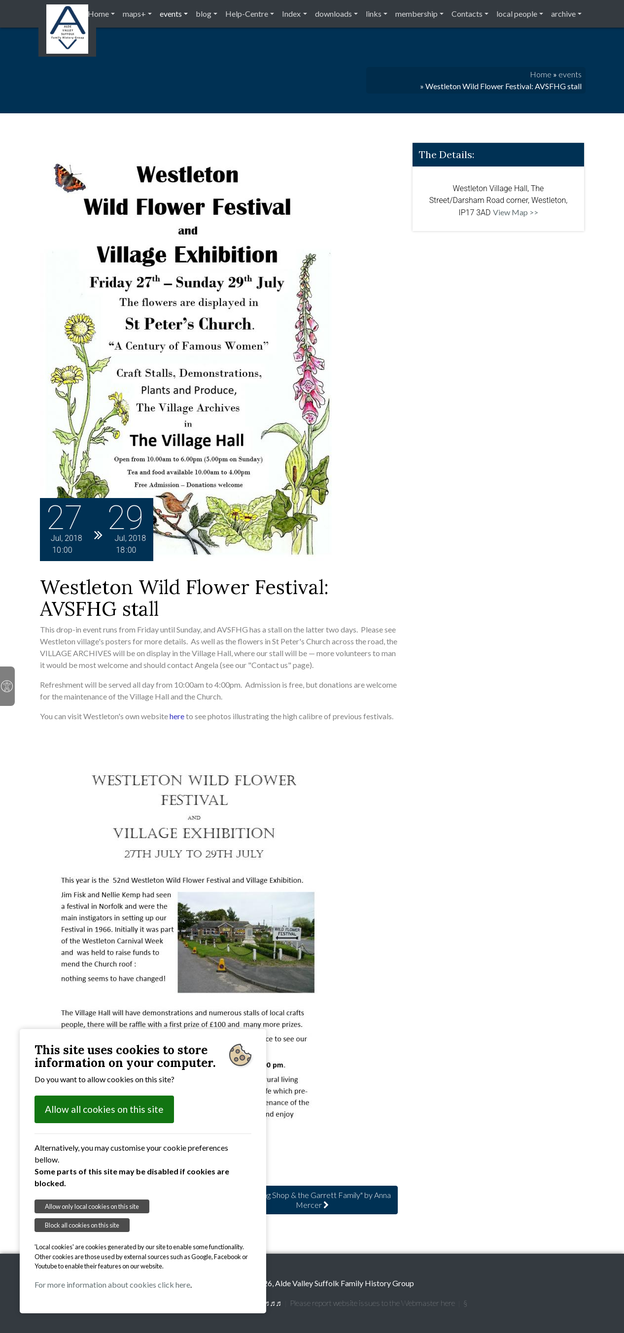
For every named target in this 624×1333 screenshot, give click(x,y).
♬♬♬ (272, 1302)
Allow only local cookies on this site (92, 1206)
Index (291, 13)
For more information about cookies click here (112, 1284)
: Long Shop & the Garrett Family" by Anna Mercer (312, 1199)
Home (98, 13)
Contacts (467, 13)
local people (516, 13)
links (373, 13)
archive (563, 13)
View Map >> (515, 212)
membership (416, 13)
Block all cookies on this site (82, 1225)
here (177, 716)
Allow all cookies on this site (104, 1109)
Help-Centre (246, 13)
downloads (333, 13)
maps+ (134, 13)
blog (203, 13)
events (171, 13)
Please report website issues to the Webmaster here (372, 1302)
